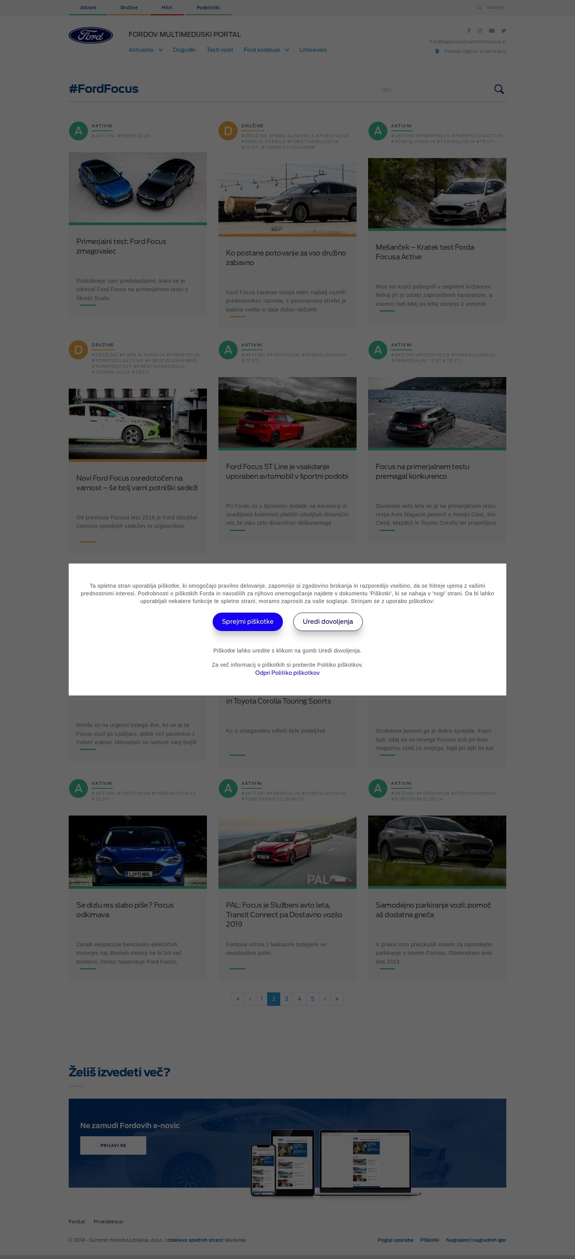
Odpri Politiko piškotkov (287, 673)
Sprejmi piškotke (248, 621)
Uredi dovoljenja (328, 621)
